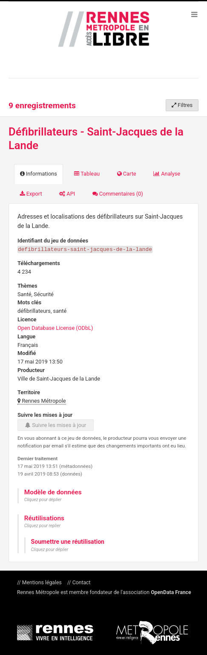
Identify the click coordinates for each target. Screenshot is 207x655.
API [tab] (67, 193)
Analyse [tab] (166, 173)
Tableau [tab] (87, 173)
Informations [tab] (38, 173)
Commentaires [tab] (117, 193)
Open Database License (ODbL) (55, 327)
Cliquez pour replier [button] (42, 525)
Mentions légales (42, 582)
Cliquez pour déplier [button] (43, 499)
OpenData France (171, 592)
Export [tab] (31, 193)
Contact (81, 582)
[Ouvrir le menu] (194, 14)
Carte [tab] (126, 173)
